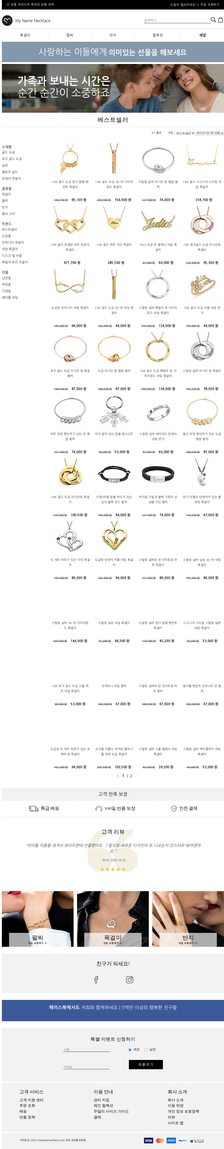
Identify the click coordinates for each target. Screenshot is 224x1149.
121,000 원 (149, 578)
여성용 (6, 284)
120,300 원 (193, 263)
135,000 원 (61, 326)
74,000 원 (166, 200)
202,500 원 (104, 767)
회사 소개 (177, 1092)
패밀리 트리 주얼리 (15, 262)
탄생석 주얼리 (11, 178)
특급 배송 (43, 808)
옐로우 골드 (10, 172)
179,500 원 (148, 326)
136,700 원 (61, 200)
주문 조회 (27, 1106)
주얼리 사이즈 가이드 (111, 1111)
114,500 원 (193, 515)
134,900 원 (167, 388)
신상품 (6, 236)
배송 (23, 1111)
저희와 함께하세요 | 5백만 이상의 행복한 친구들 (113, 1007)
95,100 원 (79, 200)
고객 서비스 (31, 1092)
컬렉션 (157, 35)
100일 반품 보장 (115, 808)
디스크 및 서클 (12, 255)
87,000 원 (149, 263)
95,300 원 (210, 262)
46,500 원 (122, 641)
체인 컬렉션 (103, 1106)
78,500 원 (210, 388)
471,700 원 (72, 262)
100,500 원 (79, 515)
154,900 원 (123, 200)
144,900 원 (79, 641)
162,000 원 (105, 326)
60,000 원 (166, 262)
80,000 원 (79, 577)
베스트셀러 (9, 229)
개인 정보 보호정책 (183, 1111)
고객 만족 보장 (113, 794)
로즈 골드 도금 (12, 158)
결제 (97, 1117)
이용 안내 (103, 1092)
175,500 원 (60, 515)
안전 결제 (184, 808)
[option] (64, 5)
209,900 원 (104, 200)
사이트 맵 (176, 1123)
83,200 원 (166, 641)
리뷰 (171, 1117)
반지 (112, 35)
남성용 (6, 278)
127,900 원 (149, 200)
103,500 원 (193, 389)
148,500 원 (61, 389)
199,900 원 (60, 641)
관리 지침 (101, 1100)
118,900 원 (149, 641)
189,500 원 (148, 389)
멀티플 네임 (10, 297)
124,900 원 (167, 325)
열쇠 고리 (8, 213)
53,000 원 (122, 452)
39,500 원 (166, 767)
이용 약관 (176, 1106)
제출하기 (146, 1064)
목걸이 (25, 35)
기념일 (6, 291)
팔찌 (69, 35)
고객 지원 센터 (31, 1100)
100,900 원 (105, 704)
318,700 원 (204, 200)
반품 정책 (27, 1117)
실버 (5, 165)
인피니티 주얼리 (13, 242)
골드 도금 (8, 152)
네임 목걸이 (10, 249)
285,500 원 (116, 262)
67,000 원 (210, 515)
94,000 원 (79, 325)
